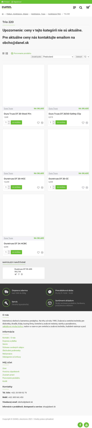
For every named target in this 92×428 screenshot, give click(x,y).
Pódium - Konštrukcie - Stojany (17, 14)
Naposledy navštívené (14, 262)
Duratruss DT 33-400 (23, 269)
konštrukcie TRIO (54, 14)
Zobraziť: (79, 57)
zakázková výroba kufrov (12, 326)
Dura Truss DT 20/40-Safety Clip (65, 114)
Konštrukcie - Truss (38, 14)
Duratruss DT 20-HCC (14, 179)
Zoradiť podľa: (36, 57)
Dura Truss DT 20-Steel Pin (17, 114)
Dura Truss (8, 108)
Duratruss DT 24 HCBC (15, 243)
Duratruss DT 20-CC (58, 179)
